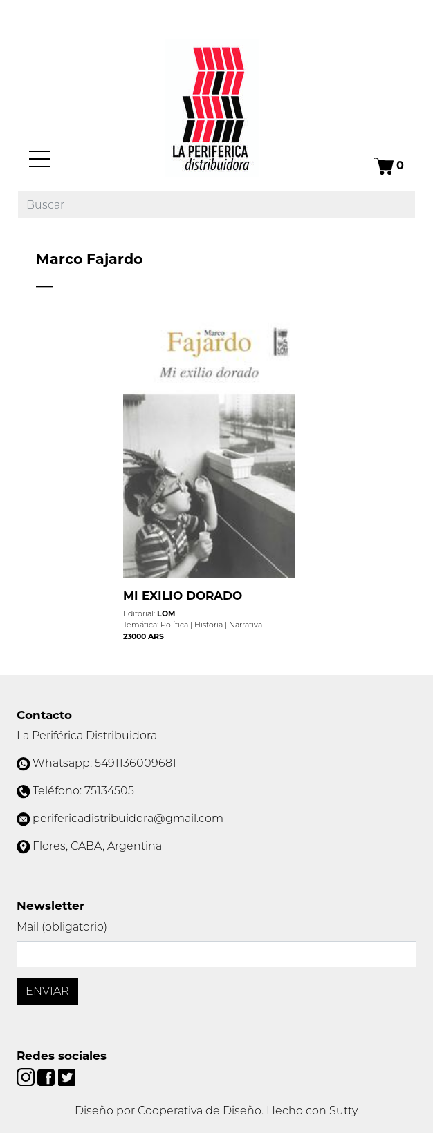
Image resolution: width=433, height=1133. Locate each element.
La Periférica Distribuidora (87, 735)
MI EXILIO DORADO (182, 595)
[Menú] (39, 158)
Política (174, 624)
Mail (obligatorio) (62, 926)
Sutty (343, 1110)
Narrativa (245, 624)
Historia (208, 624)
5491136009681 (135, 763)
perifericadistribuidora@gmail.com (128, 818)
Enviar (47, 991)
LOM (166, 613)
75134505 (109, 790)
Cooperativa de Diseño (199, 1110)
